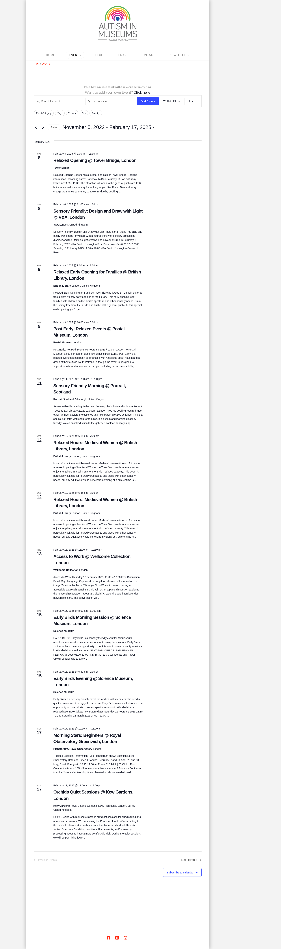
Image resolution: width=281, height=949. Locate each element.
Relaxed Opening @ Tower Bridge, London (95, 160)
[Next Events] (43, 127)
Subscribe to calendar (180, 872)
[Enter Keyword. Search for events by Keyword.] (59, 101)
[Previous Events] (36, 127)
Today (54, 127)
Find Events (147, 101)
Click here (141, 92)
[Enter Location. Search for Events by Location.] (111, 101)
